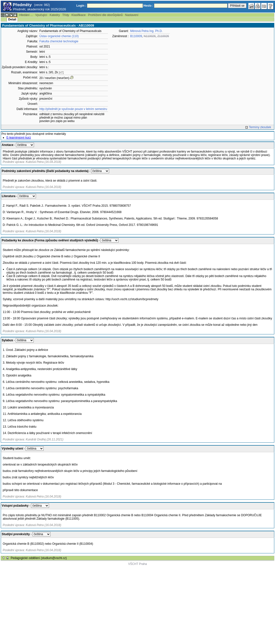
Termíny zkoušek (260, 127)
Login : (81, 5)
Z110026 (163, 36)
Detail (12, 19)
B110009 (136, 36)
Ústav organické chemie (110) (59, 36)
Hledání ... (26, 15)
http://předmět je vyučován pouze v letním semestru (73, 109)
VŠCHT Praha (137, 564)
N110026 (150, 36)
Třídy (65, 15)
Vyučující (41, 15)
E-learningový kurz (18, 137)
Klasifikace (78, 15)
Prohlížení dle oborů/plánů (105, 15)
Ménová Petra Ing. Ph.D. (146, 31)
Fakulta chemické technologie (58, 41)
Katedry (55, 15)
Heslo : (148, 5)
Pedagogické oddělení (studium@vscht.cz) (39, 558)
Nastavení (131, 15)
